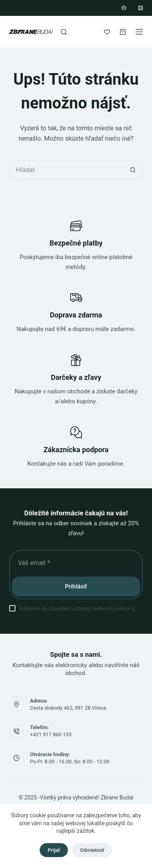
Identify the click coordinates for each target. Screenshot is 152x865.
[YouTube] (140, 8)
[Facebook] (123, 8)
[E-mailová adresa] (76, 563)
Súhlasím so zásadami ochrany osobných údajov (77, 608)
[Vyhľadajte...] (66, 170)
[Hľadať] (64, 32)
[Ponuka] (139, 31)
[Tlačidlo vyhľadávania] (133, 170)
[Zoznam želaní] (107, 32)
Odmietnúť (92, 850)
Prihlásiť (76, 586)
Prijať (54, 850)
